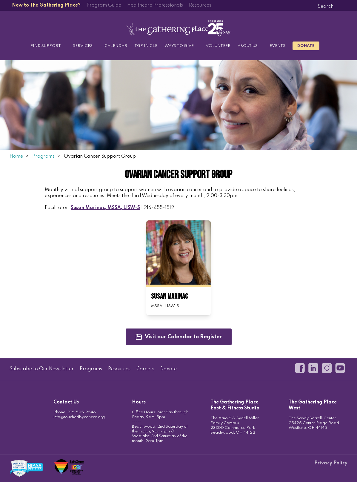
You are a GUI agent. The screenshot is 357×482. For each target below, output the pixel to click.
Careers (145, 369)
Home (16, 156)
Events (277, 46)
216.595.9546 (81, 412)
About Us (248, 46)
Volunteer (218, 46)
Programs (43, 156)
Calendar (115, 46)
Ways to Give (179, 46)
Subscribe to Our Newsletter (42, 369)
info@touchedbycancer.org (79, 417)
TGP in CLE (145, 46)
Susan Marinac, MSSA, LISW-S (105, 207)
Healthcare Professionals (155, 5)
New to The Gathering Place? (46, 5)
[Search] (325, 6)
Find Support (45, 46)
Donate (306, 46)
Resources (200, 5)
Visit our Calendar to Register (178, 336)
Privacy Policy (330, 463)
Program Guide (104, 5)
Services (83, 46)
